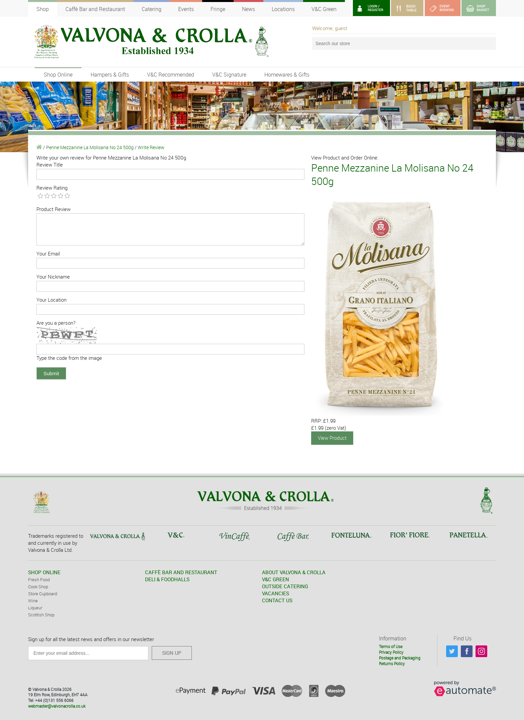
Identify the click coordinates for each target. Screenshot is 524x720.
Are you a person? (56, 322)
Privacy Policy (391, 651)
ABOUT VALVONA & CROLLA (293, 572)
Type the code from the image (69, 357)
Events (186, 9)
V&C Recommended (170, 74)
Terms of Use (390, 646)
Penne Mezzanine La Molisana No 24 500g (90, 147)
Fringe (218, 9)
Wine (33, 600)
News (248, 9)
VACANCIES (275, 593)
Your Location (51, 299)
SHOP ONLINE (44, 572)
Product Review (53, 209)
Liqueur (35, 607)
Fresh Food (39, 579)
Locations (283, 9)
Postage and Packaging (399, 657)
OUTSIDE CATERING (285, 586)
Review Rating (52, 187)
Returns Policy (392, 662)
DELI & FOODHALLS (167, 579)
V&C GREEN (275, 579)
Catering (151, 9)
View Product (332, 437)
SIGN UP (171, 652)
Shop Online (58, 74)
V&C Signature (229, 74)
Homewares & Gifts (286, 74)
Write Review (151, 147)
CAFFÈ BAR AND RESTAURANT (181, 572)
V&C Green (324, 9)
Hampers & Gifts (110, 74)
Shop (42, 9)
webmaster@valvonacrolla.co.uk (57, 705)
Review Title (49, 164)
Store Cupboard (42, 593)
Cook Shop (38, 586)
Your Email (48, 253)
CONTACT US (277, 600)
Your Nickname (53, 276)
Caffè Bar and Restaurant (95, 9)
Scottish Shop (41, 614)
